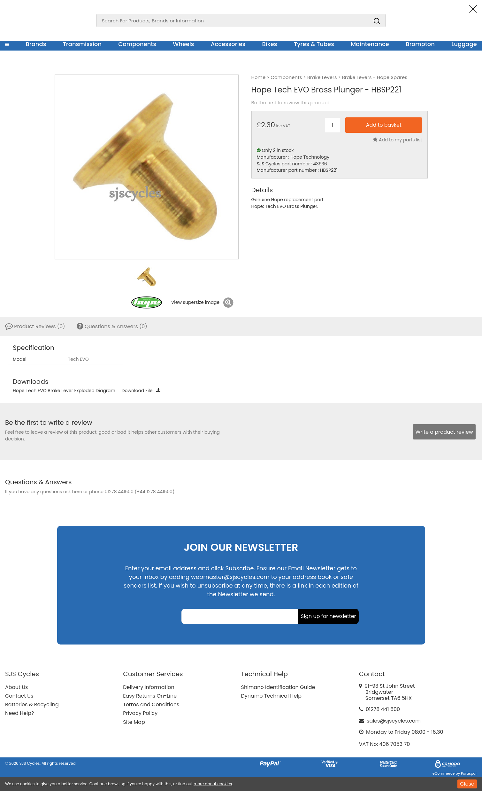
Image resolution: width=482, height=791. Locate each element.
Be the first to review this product (290, 103)
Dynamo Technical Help (271, 696)
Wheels (183, 44)
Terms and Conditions (151, 704)
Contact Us (19, 696)
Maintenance (370, 44)
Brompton (420, 44)
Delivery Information (148, 687)
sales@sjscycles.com (394, 720)
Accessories (228, 44)
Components (137, 44)
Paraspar (469, 773)
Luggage (464, 44)
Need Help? (19, 713)
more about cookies (213, 784)
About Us (16, 687)
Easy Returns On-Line (150, 696)
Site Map (134, 722)
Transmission (82, 44)
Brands (36, 44)
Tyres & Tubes (314, 44)
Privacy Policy (140, 713)
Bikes (269, 44)
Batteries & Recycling (32, 704)
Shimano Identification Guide (278, 687)
